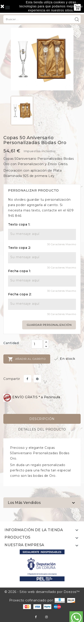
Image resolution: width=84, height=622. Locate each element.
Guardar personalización (49, 324)
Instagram (46, 617)
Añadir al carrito (27, 359)
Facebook (36, 617)
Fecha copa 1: (19, 271)
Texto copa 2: (19, 248)
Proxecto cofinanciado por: (37, 600)
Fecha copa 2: (20, 294)
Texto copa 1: (19, 224)
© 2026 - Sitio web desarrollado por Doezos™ (42, 592)
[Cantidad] (37, 344)
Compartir (27, 379)
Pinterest (37, 379)
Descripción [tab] (42, 419)
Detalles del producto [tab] (42, 429)
